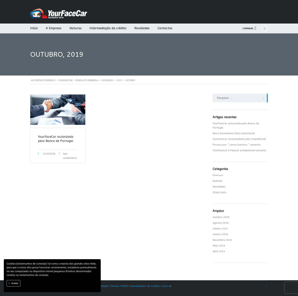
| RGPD (124, 286)
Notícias (217, 180)
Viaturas (75, 28)
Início (34, 28)
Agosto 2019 (221, 222)
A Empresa (53, 28)
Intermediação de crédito (108, 28)
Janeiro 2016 (220, 234)
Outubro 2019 (221, 217)
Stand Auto (219, 192)
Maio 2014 (219, 245)
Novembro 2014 (222, 240)
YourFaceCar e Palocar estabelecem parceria (239, 150)
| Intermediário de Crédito (144, 286)
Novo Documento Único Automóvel (234, 133)
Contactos (165, 28)
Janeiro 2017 (220, 228)
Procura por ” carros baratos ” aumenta (237, 144)
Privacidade (101, 286)
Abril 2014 (219, 251)
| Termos (114, 286)
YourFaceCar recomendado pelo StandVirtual (239, 139)
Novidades (142, 28)
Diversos (218, 175)
